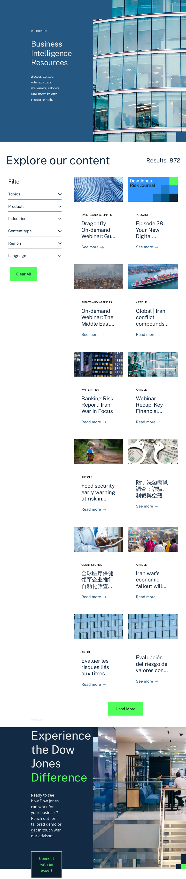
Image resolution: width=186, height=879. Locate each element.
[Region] (35, 243)
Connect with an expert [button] (46, 864)
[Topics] (35, 194)
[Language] (35, 256)
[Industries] (35, 219)
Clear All (23, 274)
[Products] (35, 207)
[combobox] (35, 194)
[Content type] (35, 231)
